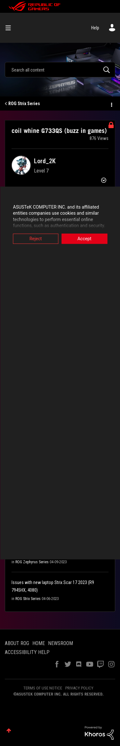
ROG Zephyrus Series (32, 562)
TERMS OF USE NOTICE (42, 688)
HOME (38, 643)
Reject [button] (35, 238)
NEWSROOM (60, 643)
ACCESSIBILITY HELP (27, 652)
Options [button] (111, 104)
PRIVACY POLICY (79, 688)
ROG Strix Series (24, 103)
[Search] (60, 69)
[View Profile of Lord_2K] (45, 161)
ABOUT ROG (17, 643)
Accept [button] (84, 238)
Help (95, 27)
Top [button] (9, 730)
